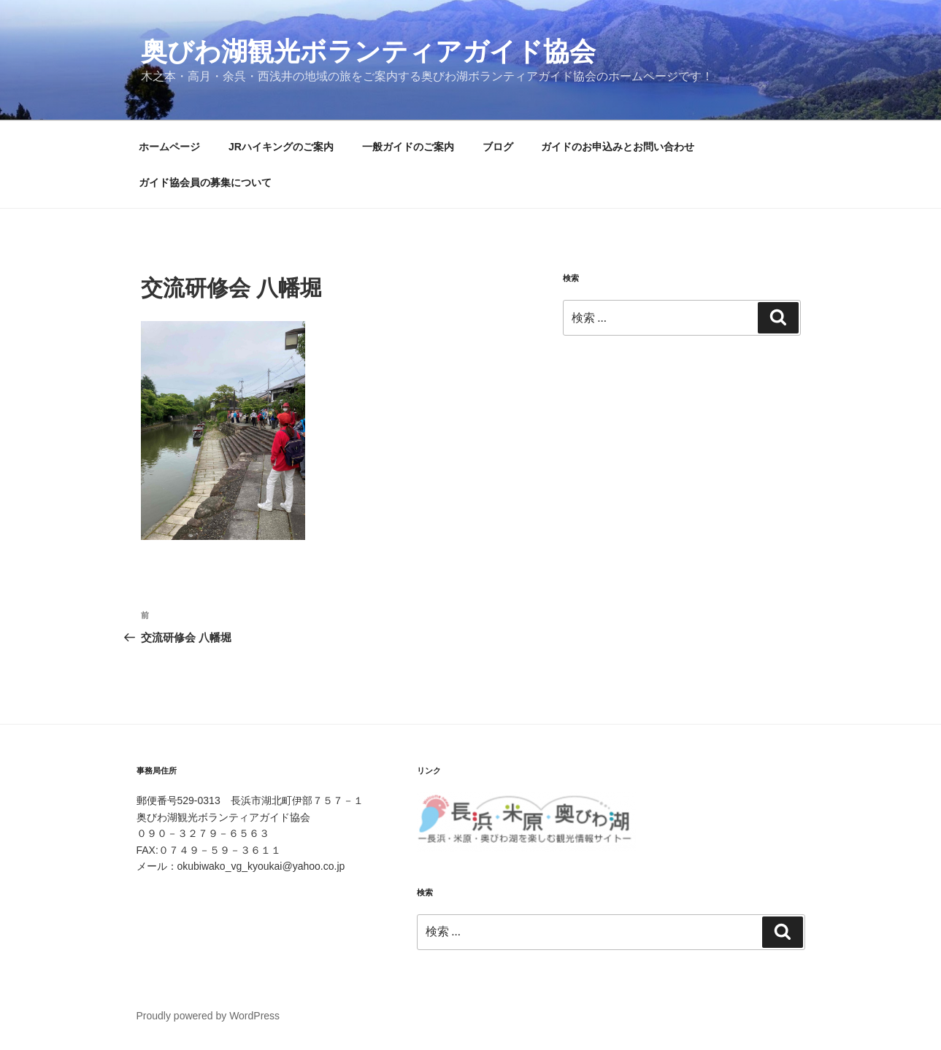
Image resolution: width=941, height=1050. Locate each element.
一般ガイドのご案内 (408, 147)
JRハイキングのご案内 (281, 147)
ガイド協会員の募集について (205, 182)
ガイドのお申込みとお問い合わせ (617, 147)
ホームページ (169, 147)
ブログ (498, 147)
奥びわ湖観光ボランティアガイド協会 (368, 51)
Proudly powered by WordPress (208, 1016)
